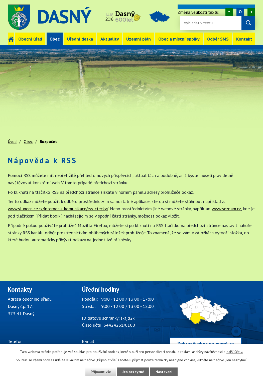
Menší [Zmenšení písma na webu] (229, 12)
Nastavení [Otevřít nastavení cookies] (164, 371)
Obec (55, 39)
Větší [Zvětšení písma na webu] (251, 12)
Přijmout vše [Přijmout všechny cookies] (101, 371)
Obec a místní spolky (179, 39)
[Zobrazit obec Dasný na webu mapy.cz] (205, 319)
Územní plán (138, 39)
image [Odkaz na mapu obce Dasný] (159, 17)
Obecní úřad (30, 39)
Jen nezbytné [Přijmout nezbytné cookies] (133, 371)
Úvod (11, 39)
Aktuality (109, 39)
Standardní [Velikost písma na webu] (240, 12)
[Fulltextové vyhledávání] (200, 23)
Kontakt (244, 39)
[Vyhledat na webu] (248, 23)
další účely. (234, 351)
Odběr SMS (218, 39)
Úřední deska (80, 39)
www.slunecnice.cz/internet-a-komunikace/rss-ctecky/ (58, 209)
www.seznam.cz (226, 209)
